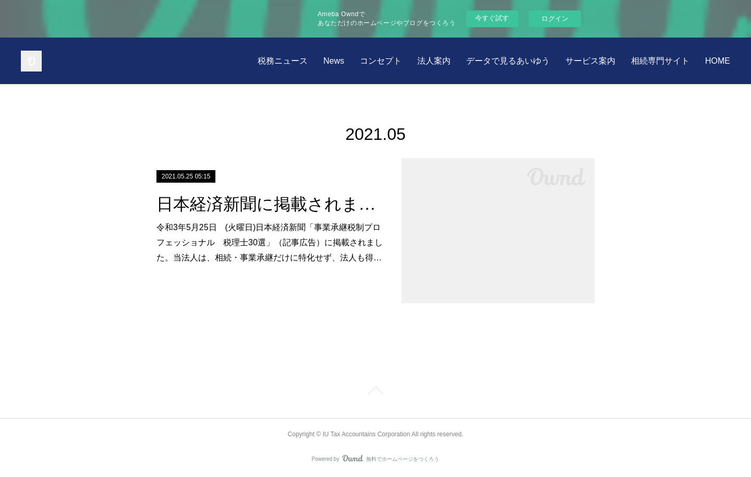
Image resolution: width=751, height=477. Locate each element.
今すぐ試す (492, 18)
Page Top (375, 392)
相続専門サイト (660, 60)
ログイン (554, 18)
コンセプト (381, 60)
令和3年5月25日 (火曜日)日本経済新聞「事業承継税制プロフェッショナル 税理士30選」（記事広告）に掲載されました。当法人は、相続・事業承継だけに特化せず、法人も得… (269, 242)
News (333, 60)
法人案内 (434, 60)
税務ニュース (283, 60)
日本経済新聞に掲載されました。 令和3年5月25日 (269, 204)
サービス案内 (590, 60)
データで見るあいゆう (508, 60)
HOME (717, 60)
